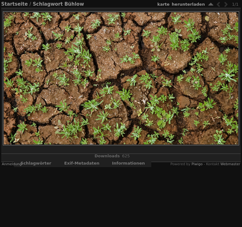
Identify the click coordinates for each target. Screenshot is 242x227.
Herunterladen (188, 4)
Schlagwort (48, 4)
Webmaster (230, 164)
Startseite (14, 4)
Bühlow (74, 4)
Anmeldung (12, 164)
